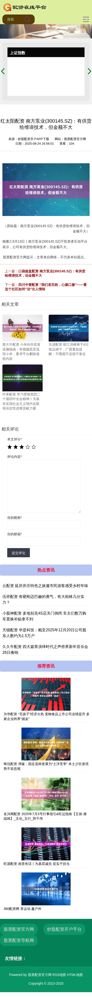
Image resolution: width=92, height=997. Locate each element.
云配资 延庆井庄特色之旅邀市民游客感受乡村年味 (45, 586)
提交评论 (18, 553)
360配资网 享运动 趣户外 (22, 909)
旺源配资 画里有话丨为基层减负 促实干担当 (37, 864)
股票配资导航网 (19, 940)
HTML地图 (75, 975)
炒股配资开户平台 (64, 929)
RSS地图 (59, 975)
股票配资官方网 (19, 929)
